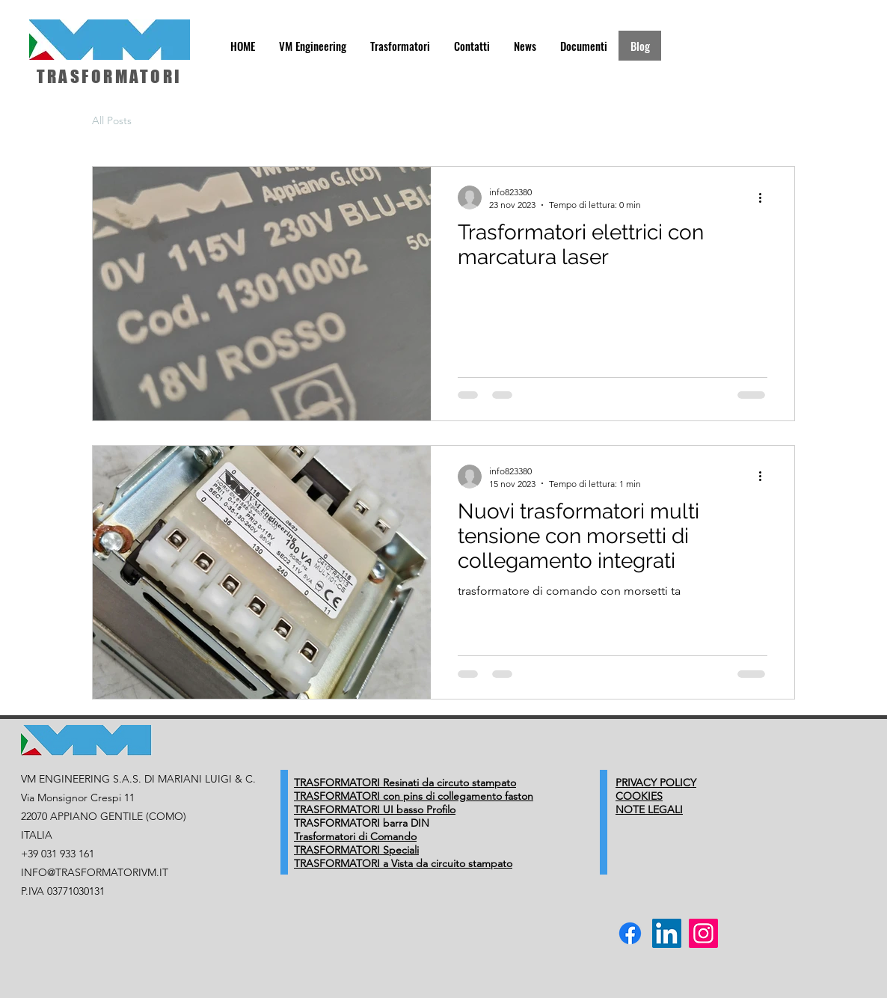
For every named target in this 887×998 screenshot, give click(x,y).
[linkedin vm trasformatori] (666, 933)
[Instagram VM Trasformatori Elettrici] (703, 933)
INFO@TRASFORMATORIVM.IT (94, 872)
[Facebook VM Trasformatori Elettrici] (630, 933)
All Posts (112, 120)
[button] (312, 46)
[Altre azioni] (765, 197)
